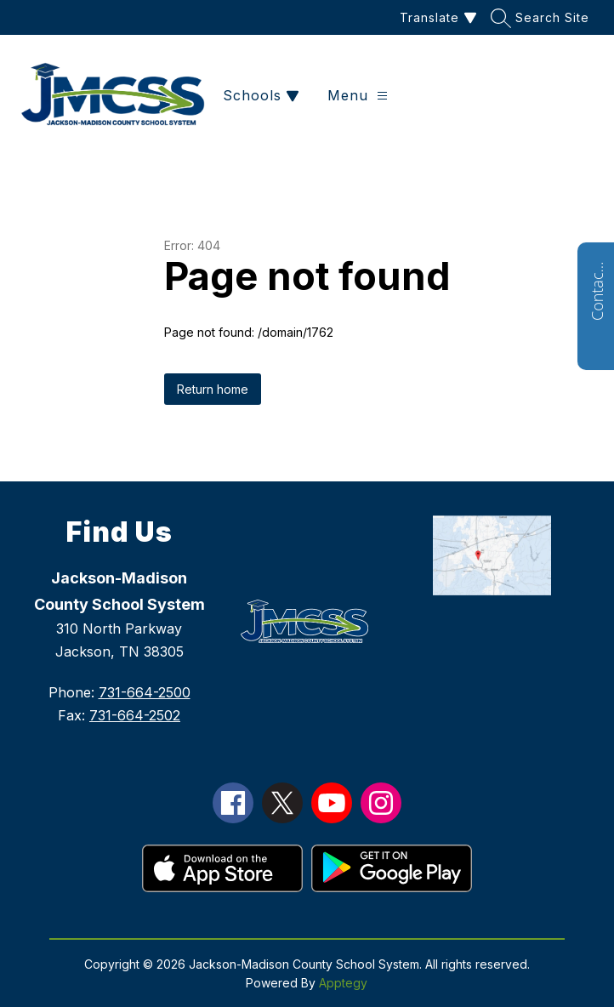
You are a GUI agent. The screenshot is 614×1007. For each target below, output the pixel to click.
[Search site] (542, 17)
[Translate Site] (436, 17)
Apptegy (343, 983)
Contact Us (597, 291)
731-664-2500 (144, 692)
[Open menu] (357, 95)
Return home (212, 389)
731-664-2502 (134, 715)
